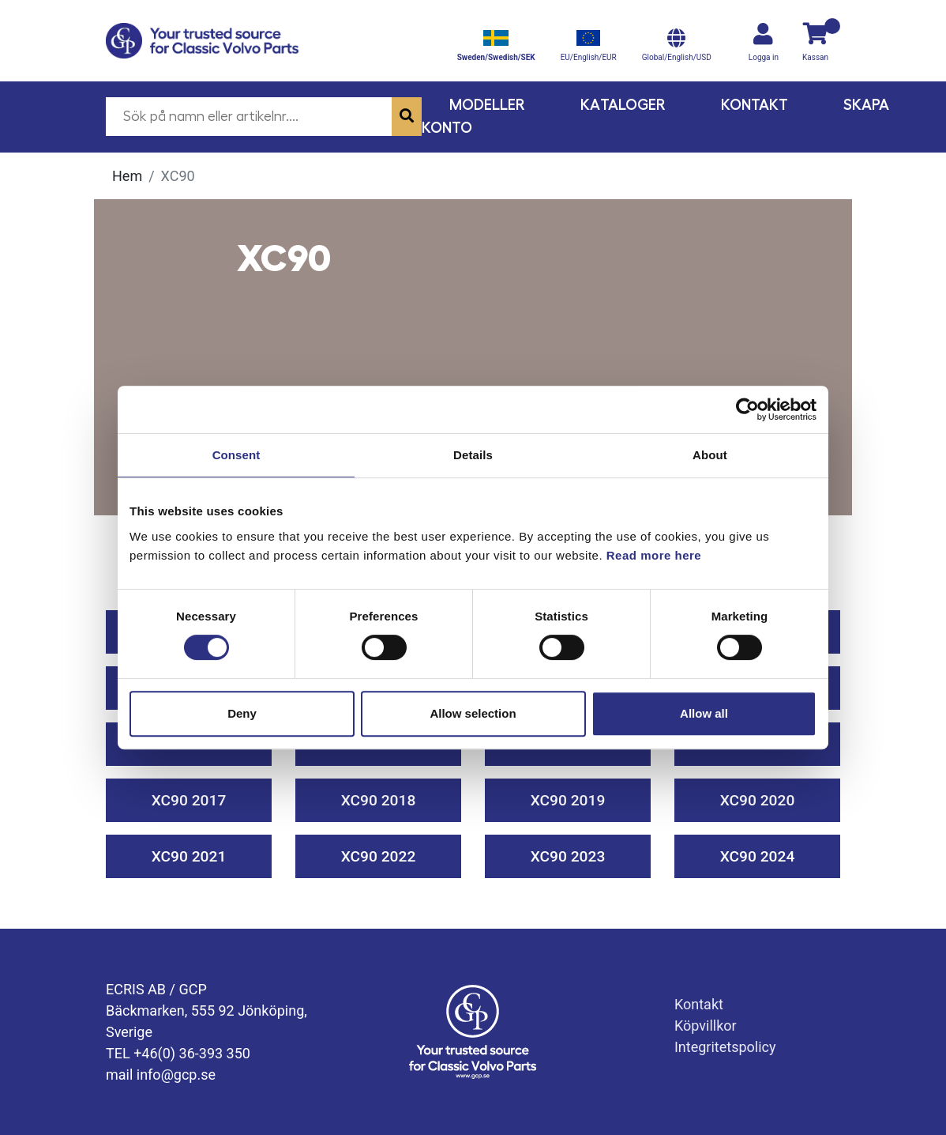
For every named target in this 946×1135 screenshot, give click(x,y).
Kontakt (754, 104)
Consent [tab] (236, 455)
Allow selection (473, 713)
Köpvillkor (705, 1025)
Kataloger (623, 104)
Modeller (487, 104)
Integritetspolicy (725, 1047)
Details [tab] (473, 455)
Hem (127, 176)
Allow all (704, 713)
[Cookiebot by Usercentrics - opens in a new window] (747, 409)
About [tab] (710, 455)
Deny (242, 713)
